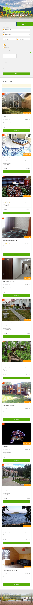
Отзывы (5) (28, 250)
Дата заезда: (5, 37)
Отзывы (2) (28, 539)
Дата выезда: (19, 37)
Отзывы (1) (28, 209)
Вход (13, 1)
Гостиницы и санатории (9, 45)
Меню (25, 24)
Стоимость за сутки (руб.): (7, 50)
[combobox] (17, 30)
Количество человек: (7, 59)
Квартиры (7, 47)
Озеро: (4, 32)
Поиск (8, 24)
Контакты (20, 1)
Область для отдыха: (6, 27)
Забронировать (16, 130)
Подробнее (5, 127)
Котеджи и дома (8, 44)
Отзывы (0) (28, 127)
